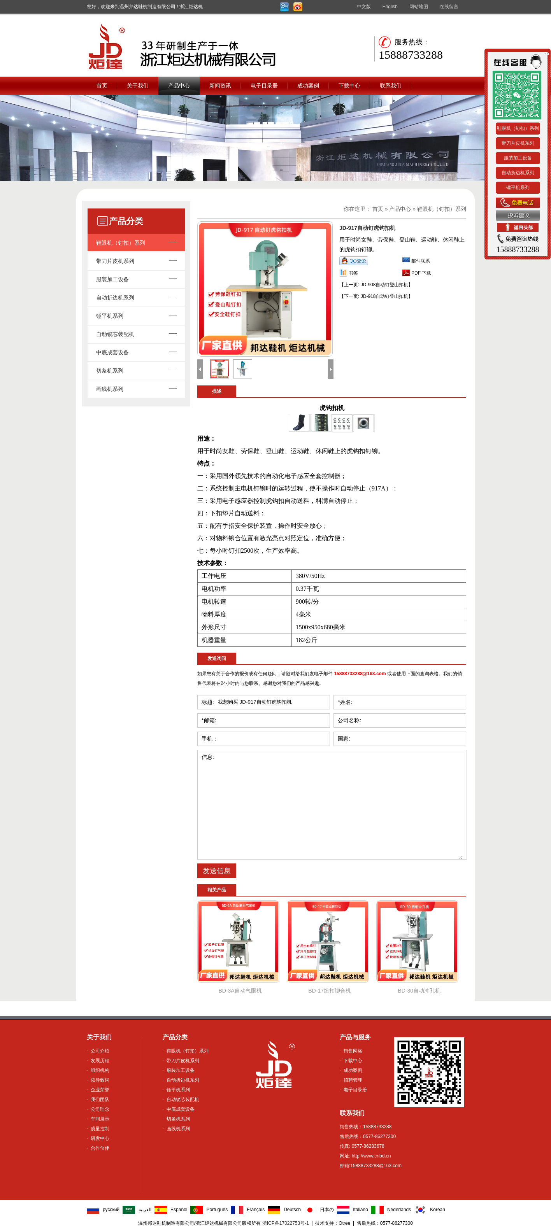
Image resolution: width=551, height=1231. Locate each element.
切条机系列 (109, 371)
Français (256, 1209)
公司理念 (100, 1109)
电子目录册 (264, 85)
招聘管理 (353, 1080)
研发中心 (100, 1138)
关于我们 (138, 85)
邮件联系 (420, 261)
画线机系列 (109, 389)
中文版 (364, 6)
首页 (102, 85)
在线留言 (449, 6)
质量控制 (100, 1128)
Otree (344, 1223)
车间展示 (100, 1119)
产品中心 (179, 85)
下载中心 (349, 85)
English (390, 6)
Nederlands (399, 1209)
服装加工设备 (112, 279)
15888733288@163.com (360, 673)
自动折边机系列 (115, 297)
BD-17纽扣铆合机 (329, 991)
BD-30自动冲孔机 (419, 991)
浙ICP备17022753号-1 (285, 1223)
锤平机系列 (109, 316)
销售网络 (353, 1051)
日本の (327, 1209)
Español (178, 1209)
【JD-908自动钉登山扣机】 (376, 284)
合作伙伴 (100, 1148)
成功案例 (308, 85)
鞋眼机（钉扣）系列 (120, 243)
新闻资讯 (220, 85)
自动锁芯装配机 (115, 334)
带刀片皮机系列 (115, 261)
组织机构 (100, 1070)
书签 (353, 273)
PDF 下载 (421, 273)
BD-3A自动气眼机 (239, 991)
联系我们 (391, 85)
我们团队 (100, 1099)
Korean (437, 1209)
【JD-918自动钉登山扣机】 (376, 296)
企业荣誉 (100, 1090)
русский (111, 1209)
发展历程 (100, 1060)
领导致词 (100, 1080)
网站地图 (418, 6)
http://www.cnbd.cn (370, 1156)
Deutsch (292, 1209)
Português (217, 1209)
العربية (145, 1209)
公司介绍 (100, 1051)
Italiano (360, 1209)
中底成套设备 (112, 352)
